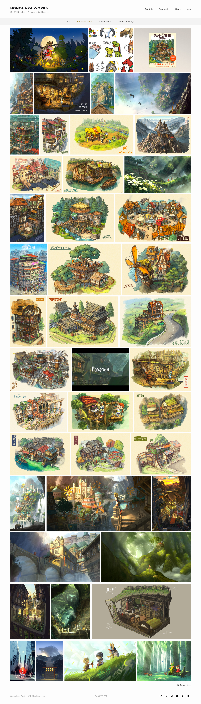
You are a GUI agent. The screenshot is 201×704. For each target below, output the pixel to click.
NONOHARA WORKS (29, 8)
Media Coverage (126, 21)
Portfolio (149, 9)
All (68, 21)
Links (188, 9)
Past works (164, 9)
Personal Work (84, 21)
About (178, 9)
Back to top (101, 696)
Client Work (105, 21)
